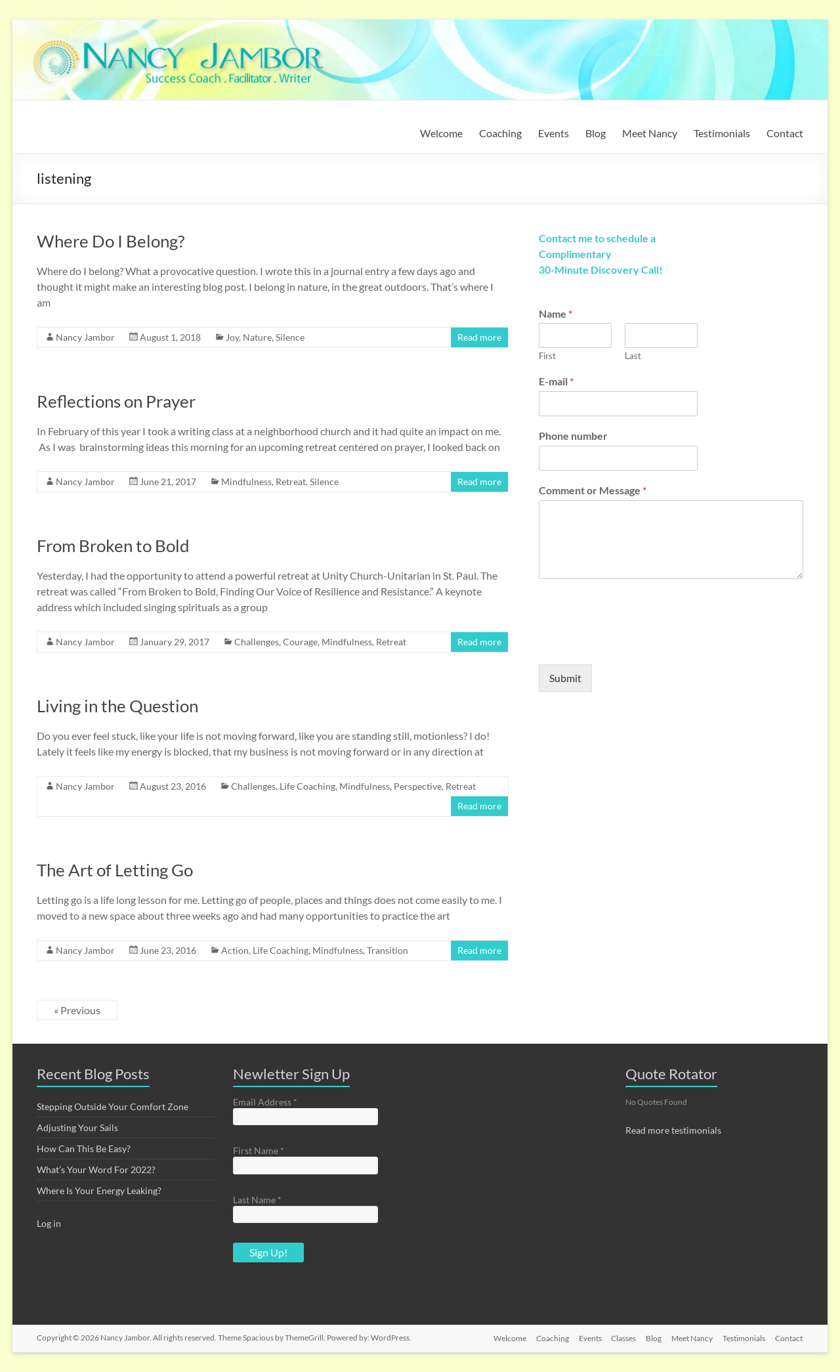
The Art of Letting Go (115, 869)
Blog (595, 133)
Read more (479, 337)
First (547, 356)
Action (235, 950)
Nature (257, 337)
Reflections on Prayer (116, 401)
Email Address (265, 1101)
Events (553, 133)
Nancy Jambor (85, 337)
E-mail (556, 381)
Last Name (257, 1199)
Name (555, 313)
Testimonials (722, 133)
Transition (387, 950)
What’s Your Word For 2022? (96, 1169)
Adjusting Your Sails (77, 1127)
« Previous (77, 1010)
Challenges (256, 641)
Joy (232, 337)
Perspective (418, 786)
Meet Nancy (649, 133)
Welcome (441, 133)
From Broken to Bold (113, 545)
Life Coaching (307, 786)
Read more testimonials (673, 1130)
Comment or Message (592, 490)
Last (633, 356)
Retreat (291, 481)
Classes (621, 1337)
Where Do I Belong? (110, 240)
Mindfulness (246, 481)
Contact (784, 133)
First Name (258, 1150)
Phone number (573, 435)
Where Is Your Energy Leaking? (99, 1190)
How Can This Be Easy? (84, 1148)
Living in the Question (117, 705)
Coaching (500, 133)
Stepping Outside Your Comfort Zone (112, 1106)
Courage (300, 641)
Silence (290, 337)
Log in (49, 1223)
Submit (565, 678)
